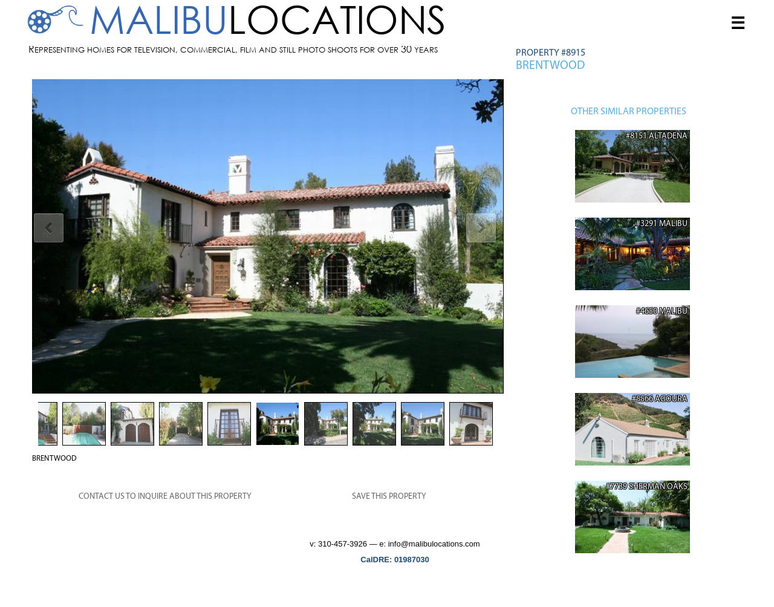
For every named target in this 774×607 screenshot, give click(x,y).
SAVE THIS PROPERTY (389, 497)
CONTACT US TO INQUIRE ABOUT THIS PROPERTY (165, 497)
